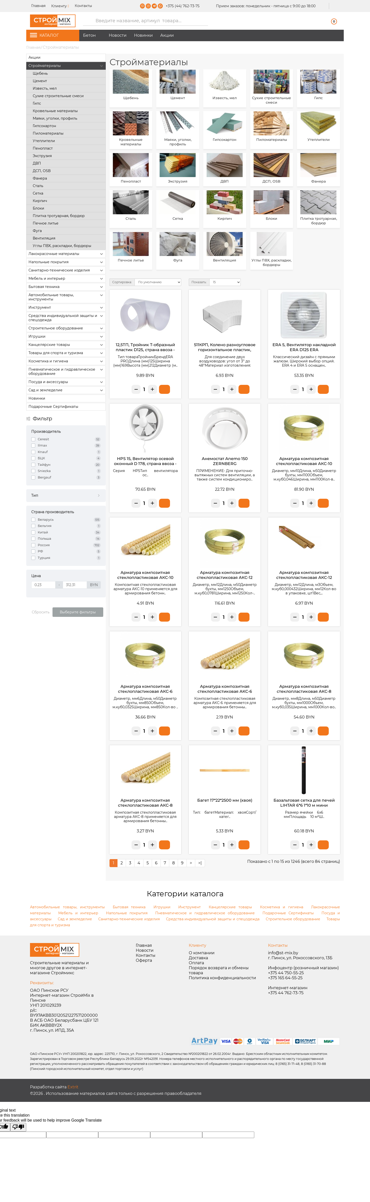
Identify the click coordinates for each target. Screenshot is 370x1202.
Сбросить (41, 612)
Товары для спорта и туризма (66, 353)
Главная (38, 5)
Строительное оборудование (66, 328)
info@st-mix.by (283, 953)
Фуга (37, 231)
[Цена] (43, 585)
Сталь (38, 186)
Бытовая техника (66, 287)
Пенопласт (43, 148)
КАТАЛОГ (44, 35)
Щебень (40, 73)
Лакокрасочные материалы (66, 254)
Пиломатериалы (48, 133)
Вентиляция (44, 238)
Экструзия (42, 156)
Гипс (37, 103)
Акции (167, 35)
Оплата (196, 963)
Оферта (144, 960)
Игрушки (66, 336)
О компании (201, 953)
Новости (117, 35)
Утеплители (44, 141)
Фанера (40, 178)
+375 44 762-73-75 (286, 992)
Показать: (199, 282)
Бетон (89, 35)
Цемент (40, 81)
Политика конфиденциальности (222, 977)
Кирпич (40, 201)
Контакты (83, 5)
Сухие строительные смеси (58, 96)
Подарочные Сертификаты (53, 406)
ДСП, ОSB (42, 171)
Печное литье (45, 223)
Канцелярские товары (66, 345)
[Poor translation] (18, 1127)
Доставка (198, 958)
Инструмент (66, 307)
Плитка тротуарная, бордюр (59, 216)
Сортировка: (122, 282)
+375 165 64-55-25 (285, 977)
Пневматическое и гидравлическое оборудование (66, 371)
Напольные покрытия (66, 262)
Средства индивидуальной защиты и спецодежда (66, 317)
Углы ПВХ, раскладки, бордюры (62, 245)
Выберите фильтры (78, 612)
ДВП (37, 163)
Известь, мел (45, 88)
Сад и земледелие (66, 390)
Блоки (38, 208)
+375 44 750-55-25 (286, 972)
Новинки (143, 35)
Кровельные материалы (55, 111)
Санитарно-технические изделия (66, 270)
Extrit (73, 1087)
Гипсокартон (44, 126)
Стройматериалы (66, 66)
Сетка (38, 193)
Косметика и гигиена (66, 361)
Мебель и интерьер (66, 278)
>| (200, 863)
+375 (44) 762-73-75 (183, 6)
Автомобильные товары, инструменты (66, 296)
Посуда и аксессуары (66, 382)
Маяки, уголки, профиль (55, 118)
